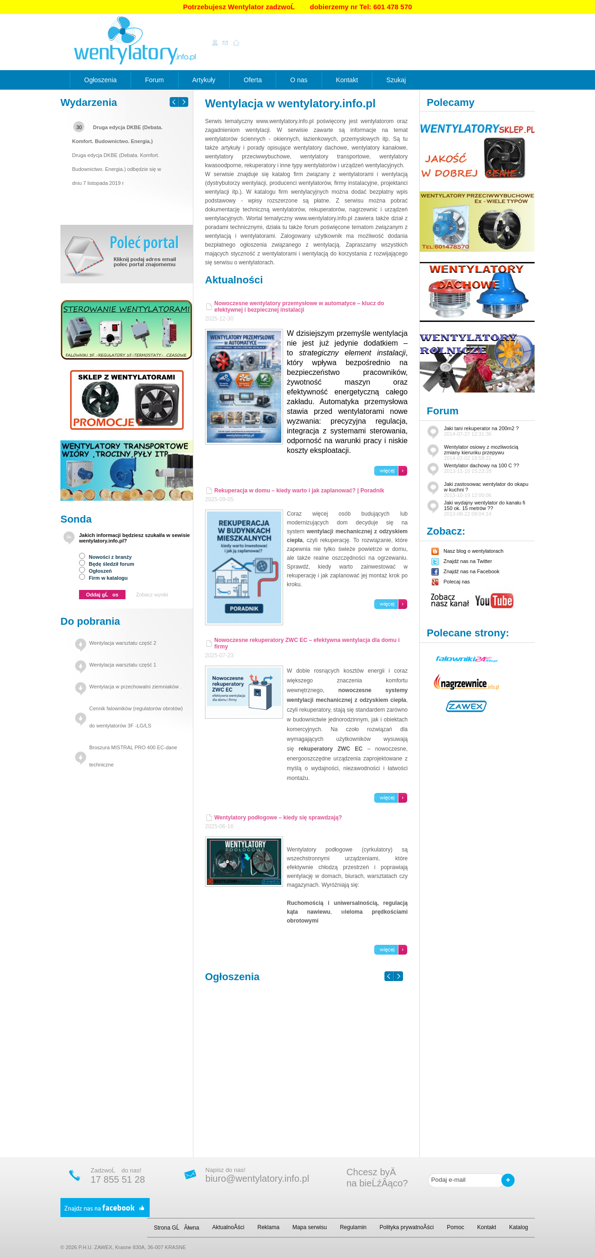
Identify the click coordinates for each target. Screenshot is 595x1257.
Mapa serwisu (309, 1227)
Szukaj (396, 80)
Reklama (268, 1227)
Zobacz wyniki (152, 594)
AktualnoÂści (228, 1227)
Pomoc (455, 1227)
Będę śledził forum (106, 564)
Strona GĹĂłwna (176, 1227)
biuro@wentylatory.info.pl (257, 1178)
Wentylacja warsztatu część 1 (122, 665)
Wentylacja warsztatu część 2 (122, 643)
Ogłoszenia (100, 80)
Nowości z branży (105, 557)
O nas (298, 80)
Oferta (253, 80)
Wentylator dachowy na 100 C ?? (481, 468)
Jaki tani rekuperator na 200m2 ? (481, 431)
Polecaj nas (450, 581)
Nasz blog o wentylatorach (467, 551)
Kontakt (347, 80)
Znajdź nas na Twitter (461, 561)
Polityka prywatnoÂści (407, 1227)
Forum (154, 80)
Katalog (518, 1227)
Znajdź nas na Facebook (465, 571)
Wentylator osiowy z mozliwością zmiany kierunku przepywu (481, 452)
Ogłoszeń (95, 571)
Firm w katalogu (103, 578)
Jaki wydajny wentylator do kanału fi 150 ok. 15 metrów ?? (484, 508)
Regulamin (353, 1227)
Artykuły (204, 80)
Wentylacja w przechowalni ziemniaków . (135, 686)
